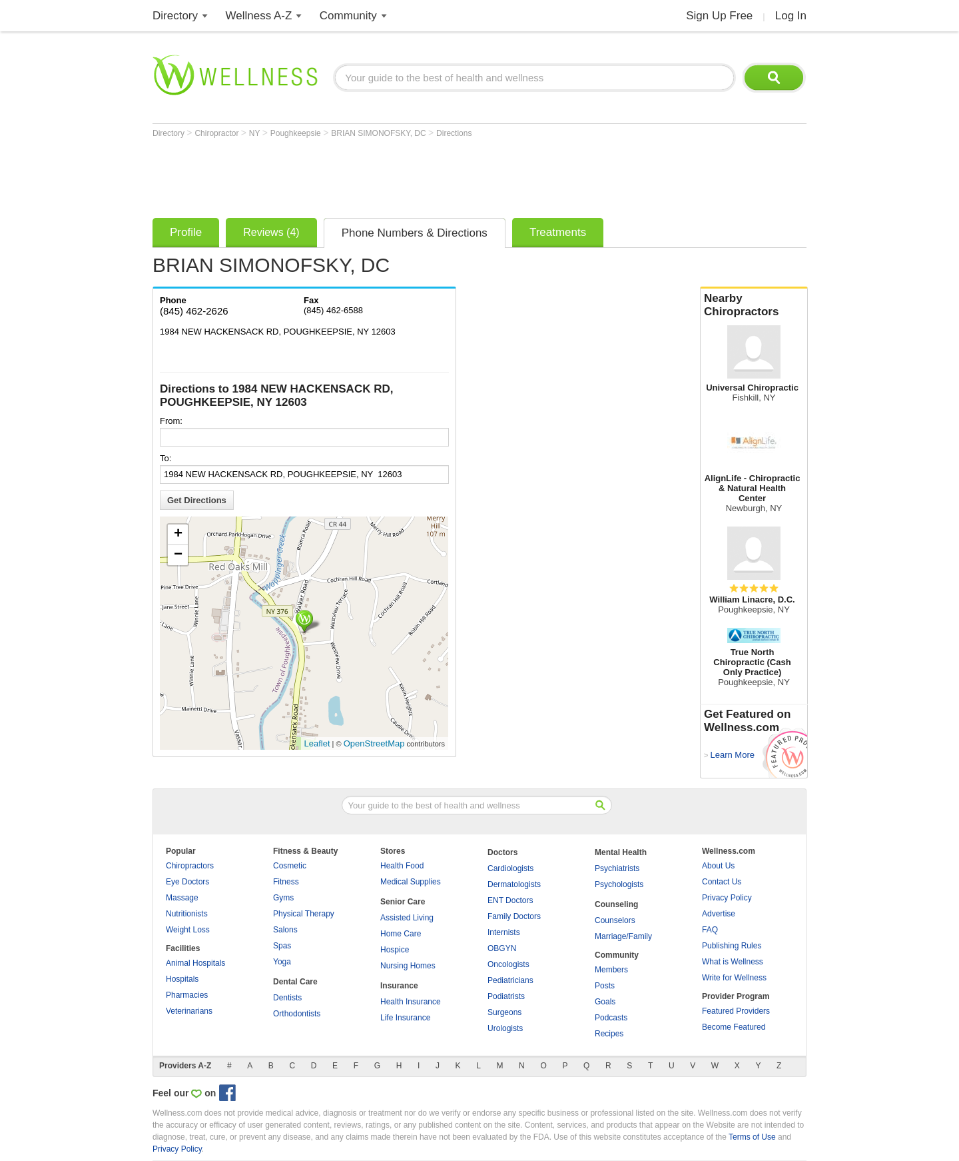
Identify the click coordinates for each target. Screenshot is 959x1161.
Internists (503, 932)
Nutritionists (187, 913)
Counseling (616, 904)
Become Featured (733, 1027)
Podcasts (611, 1017)
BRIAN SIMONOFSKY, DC (379, 133)
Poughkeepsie (296, 133)
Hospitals (182, 979)
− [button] (178, 555)
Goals (605, 1001)
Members (611, 969)
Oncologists (508, 964)
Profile (186, 232)
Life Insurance (405, 1017)
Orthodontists (296, 1013)
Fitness (286, 881)
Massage (182, 897)
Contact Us (721, 881)
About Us (718, 865)
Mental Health (621, 852)
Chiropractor (217, 133)
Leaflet (317, 743)
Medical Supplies (410, 881)
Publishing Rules (731, 945)
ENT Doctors (510, 900)
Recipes (609, 1033)
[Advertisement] (395, 175)
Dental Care (295, 981)
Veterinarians (189, 1011)
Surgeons (504, 1012)
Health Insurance (410, 1001)
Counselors (615, 920)
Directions (454, 133)
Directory (175, 15)
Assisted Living (407, 917)
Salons (285, 929)
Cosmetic (289, 865)
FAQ (710, 929)
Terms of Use (752, 1137)
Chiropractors (190, 865)
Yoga (282, 961)
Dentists (287, 997)
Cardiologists (510, 868)
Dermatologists (514, 884)
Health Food (402, 865)
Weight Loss (188, 929)
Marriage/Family (623, 936)
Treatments (557, 232)
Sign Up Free (719, 15)
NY (255, 133)
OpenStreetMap (374, 743)
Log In (790, 15)
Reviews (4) (271, 232)
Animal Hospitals (195, 963)
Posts (605, 985)
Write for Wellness (734, 977)
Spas (282, 945)
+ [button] (178, 535)
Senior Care (402, 901)
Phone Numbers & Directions (414, 233)
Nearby (754, 305)
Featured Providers (736, 1011)
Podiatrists (506, 996)
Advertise (718, 913)
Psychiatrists (617, 868)
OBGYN (501, 948)
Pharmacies (187, 995)
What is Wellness (732, 961)
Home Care (400, 933)
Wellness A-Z (259, 15)
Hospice (394, 949)
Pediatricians (510, 980)
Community (348, 15)
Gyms (283, 897)
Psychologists (619, 884)
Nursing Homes (408, 965)
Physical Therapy (303, 913)
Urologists (505, 1028)
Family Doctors (514, 916)
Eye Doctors (187, 881)
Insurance (399, 985)
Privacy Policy (727, 897)
